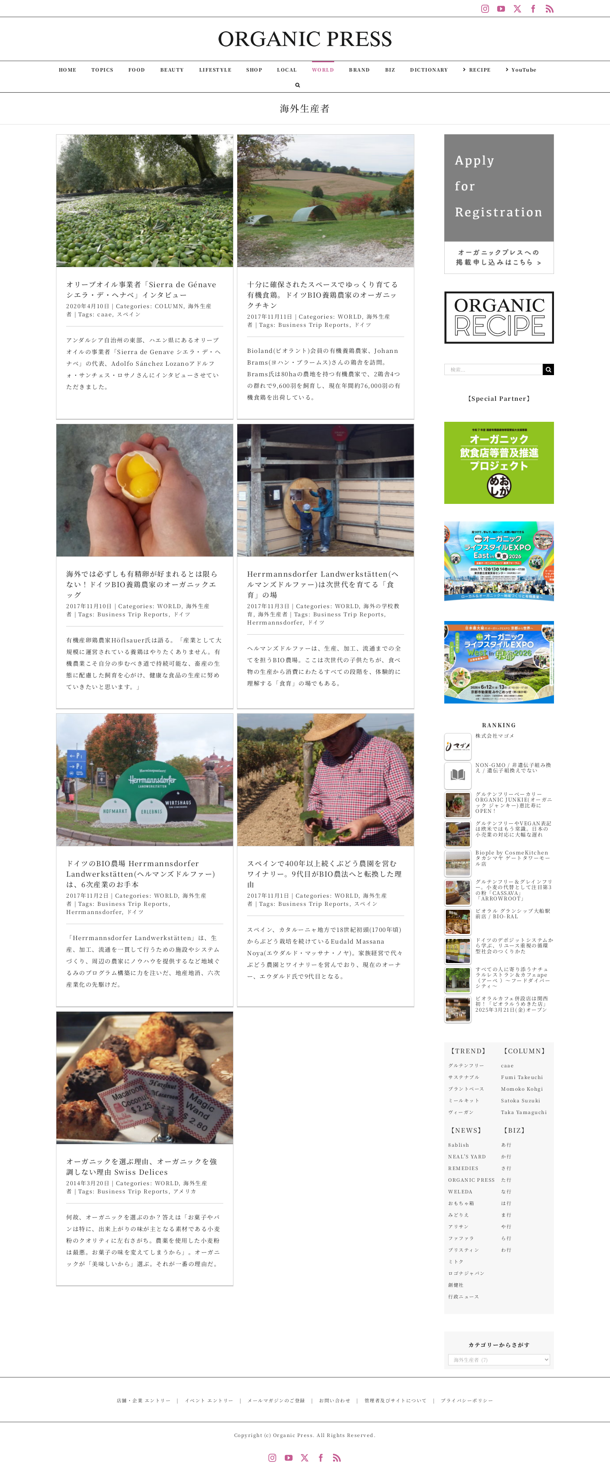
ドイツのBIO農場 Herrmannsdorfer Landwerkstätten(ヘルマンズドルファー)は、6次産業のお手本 (253, 612)
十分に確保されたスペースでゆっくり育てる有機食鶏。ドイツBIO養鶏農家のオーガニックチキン (266, 294)
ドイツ (406, 345)
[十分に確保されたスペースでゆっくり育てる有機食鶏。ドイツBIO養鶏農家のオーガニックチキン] (269, 201)
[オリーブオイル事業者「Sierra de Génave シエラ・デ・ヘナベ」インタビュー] (144, 201)
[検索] (548, 369)
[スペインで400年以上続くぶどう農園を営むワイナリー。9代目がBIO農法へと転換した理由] (382, 518)
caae (104, 314)
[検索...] (493, 369)
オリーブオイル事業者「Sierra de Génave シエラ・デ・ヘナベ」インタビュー (141, 289)
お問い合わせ (335, 1400)
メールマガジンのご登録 (276, 1400)
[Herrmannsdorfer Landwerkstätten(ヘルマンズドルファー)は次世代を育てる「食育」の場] (157, 498)
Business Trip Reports (257, 324)
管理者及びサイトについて (396, 1400)
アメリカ (185, 947)
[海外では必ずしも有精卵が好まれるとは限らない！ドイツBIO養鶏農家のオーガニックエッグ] (369, 221)
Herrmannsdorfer (107, 630)
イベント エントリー (209, 1400)
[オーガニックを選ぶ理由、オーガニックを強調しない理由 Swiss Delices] (144, 834)
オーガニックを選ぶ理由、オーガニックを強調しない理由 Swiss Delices (141, 922)
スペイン (129, 314)
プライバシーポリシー (467, 1400)
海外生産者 (104, 622)
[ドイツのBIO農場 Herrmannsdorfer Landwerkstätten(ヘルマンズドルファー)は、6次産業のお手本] (256, 518)
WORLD (393, 337)
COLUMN (169, 306)
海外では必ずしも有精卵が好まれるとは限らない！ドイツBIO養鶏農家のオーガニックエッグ (366, 315)
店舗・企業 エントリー (144, 1400)
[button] (297, 84)
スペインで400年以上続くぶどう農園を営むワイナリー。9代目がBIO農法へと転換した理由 (380, 612)
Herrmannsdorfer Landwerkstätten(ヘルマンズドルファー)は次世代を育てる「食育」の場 (155, 591)
